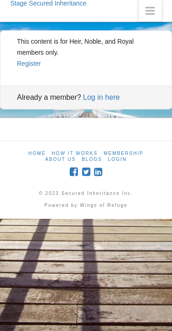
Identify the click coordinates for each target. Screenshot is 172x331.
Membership (124, 153)
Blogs (92, 159)
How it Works (75, 153)
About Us (60, 159)
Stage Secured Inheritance (49, 3)
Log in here (101, 97)
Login (117, 159)
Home (37, 153)
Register (29, 63)
